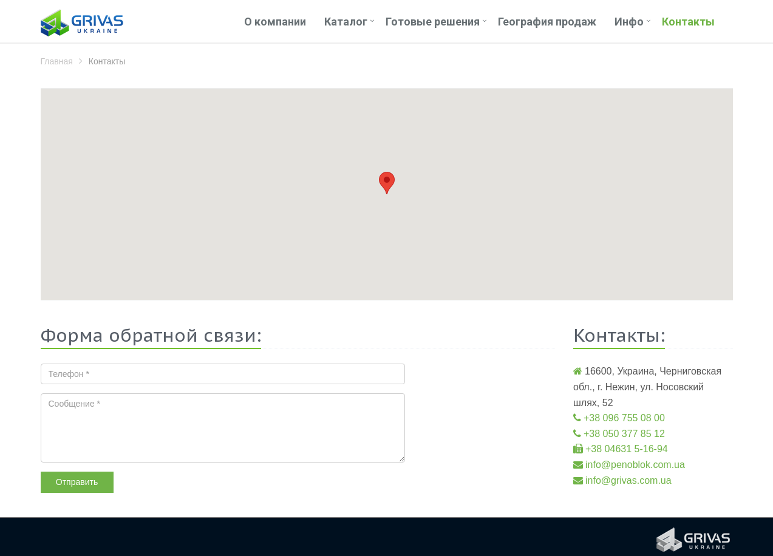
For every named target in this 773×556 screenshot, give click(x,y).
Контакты (688, 21)
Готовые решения (433, 21)
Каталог (345, 21)
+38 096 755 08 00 (624, 418)
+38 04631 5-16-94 (626, 449)
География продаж (547, 21)
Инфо (629, 21)
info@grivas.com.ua (628, 480)
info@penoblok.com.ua (635, 464)
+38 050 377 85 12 (624, 434)
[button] (387, 183)
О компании (275, 21)
